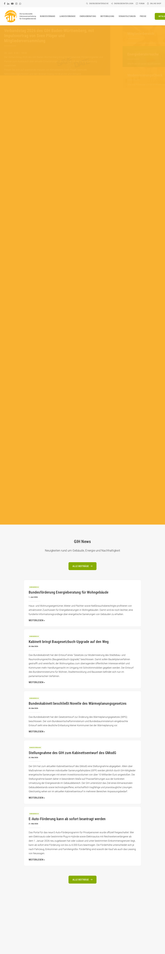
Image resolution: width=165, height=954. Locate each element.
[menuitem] (97, 3)
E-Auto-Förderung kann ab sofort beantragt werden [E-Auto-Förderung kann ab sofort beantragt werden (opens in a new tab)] (67, 819)
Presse (143, 16)
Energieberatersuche (99, 3)
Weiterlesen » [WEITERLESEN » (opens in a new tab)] (37, 620)
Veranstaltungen (127, 16)
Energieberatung (88, 16)
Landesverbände (67, 16)
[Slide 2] (52, 84)
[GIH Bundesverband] (20, 16)
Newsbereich (34, 587)
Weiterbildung (107, 16)
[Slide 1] (49, 84)
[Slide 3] (54, 84)
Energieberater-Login (123, 3)
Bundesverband (47, 16)
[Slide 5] (60, 84)
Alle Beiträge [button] (82, 566)
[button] (4, 3)
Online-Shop (155, 3)
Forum (142, 3)
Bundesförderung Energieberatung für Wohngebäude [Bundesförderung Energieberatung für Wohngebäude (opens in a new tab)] (68, 592)
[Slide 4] (57, 84)
